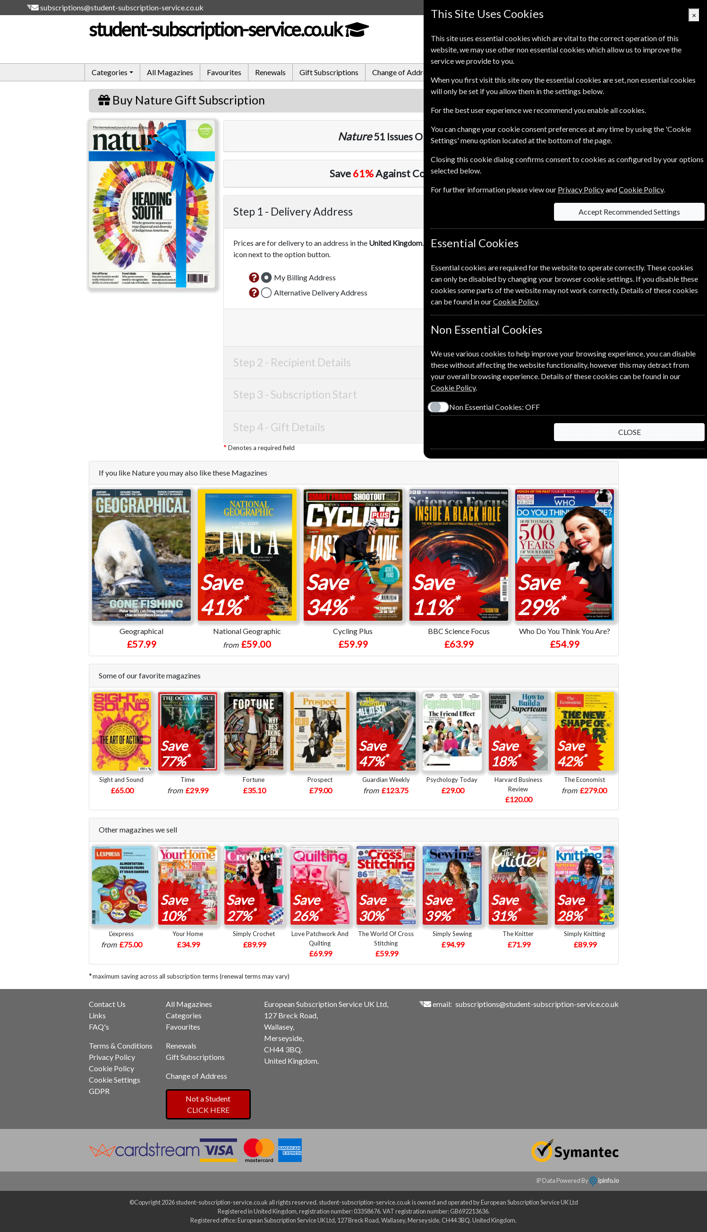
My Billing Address (305, 277)
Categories (184, 1015)
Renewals (270, 72)
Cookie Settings (114, 1079)
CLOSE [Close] (629, 431)
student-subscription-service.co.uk (228, 29)
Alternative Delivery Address (320, 292)
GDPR (99, 1090)
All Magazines (170, 72)
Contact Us (107, 1003)
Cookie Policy (111, 1068)
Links (97, 1015)
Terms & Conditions (121, 1045)
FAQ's (99, 1026)
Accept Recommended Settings (629, 211)
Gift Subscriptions (328, 72)
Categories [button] (110, 72)
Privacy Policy (112, 1056)
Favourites (224, 72)
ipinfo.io (604, 1180)
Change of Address (403, 72)
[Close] (694, 15)
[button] (254, 277)
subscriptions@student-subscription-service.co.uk (122, 7)
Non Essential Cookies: (494, 406)
